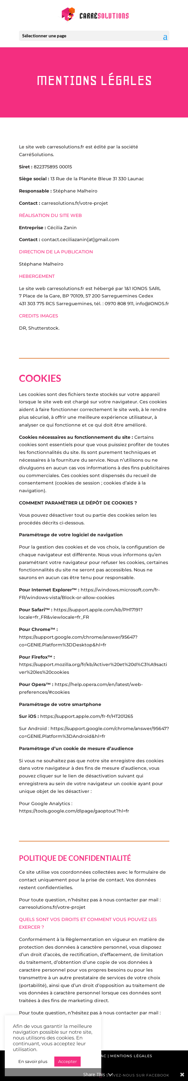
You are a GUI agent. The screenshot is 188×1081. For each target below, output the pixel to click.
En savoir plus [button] (32, 1061)
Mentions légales (131, 1056)
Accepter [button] (67, 1061)
